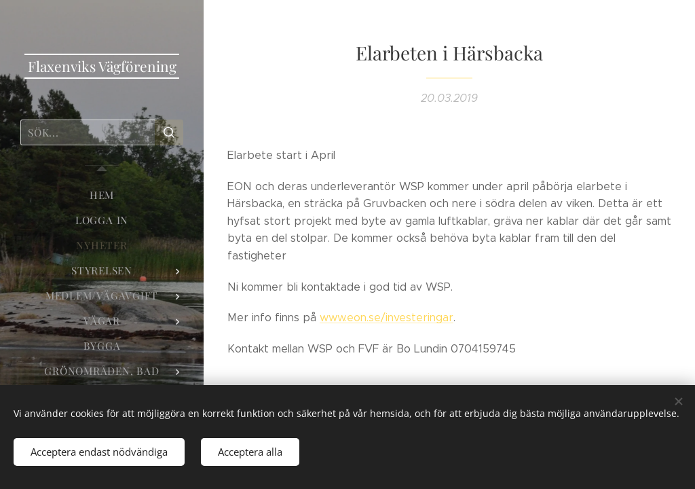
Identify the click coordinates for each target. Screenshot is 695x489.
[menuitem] (102, 195)
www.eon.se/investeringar (386, 317)
